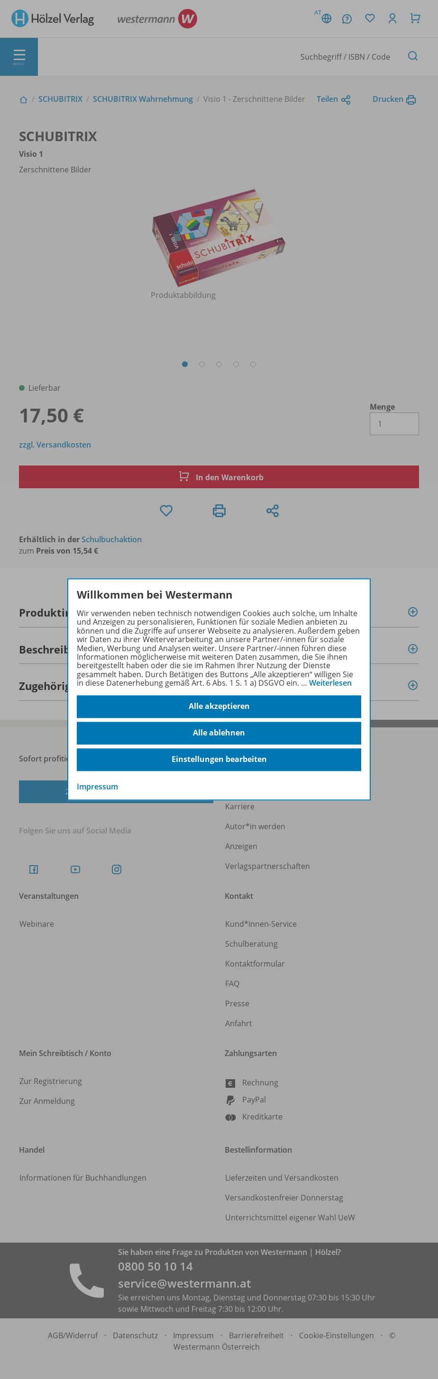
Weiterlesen (330, 683)
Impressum (97, 786)
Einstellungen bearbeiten (219, 759)
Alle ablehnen (219, 733)
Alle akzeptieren (219, 706)
